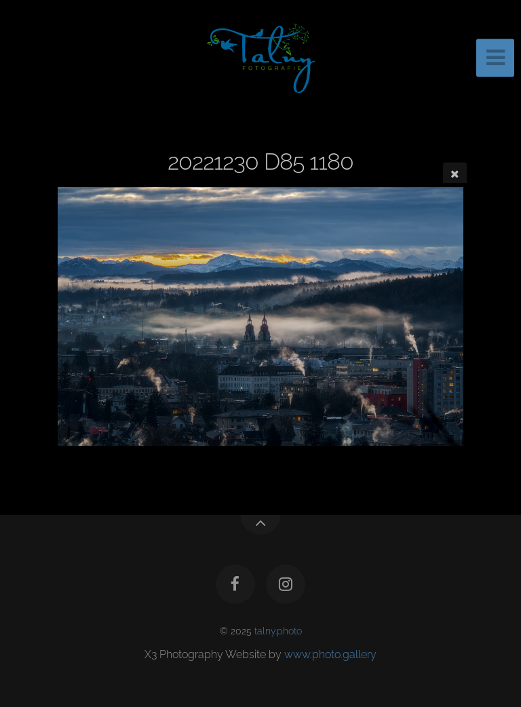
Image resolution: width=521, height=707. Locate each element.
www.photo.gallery (330, 654)
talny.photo (278, 630)
